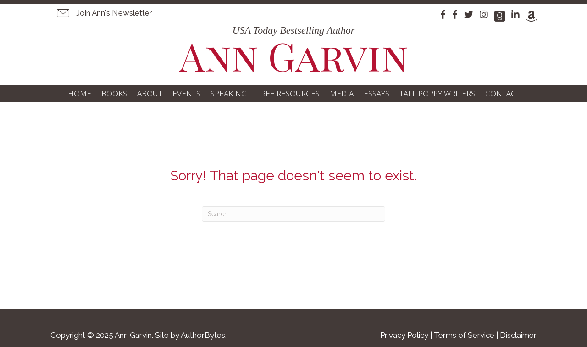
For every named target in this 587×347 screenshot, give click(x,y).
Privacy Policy (404, 335)
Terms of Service (464, 335)
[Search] (293, 214)
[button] (103, 13)
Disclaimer (518, 335)
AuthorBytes (203, 335)
